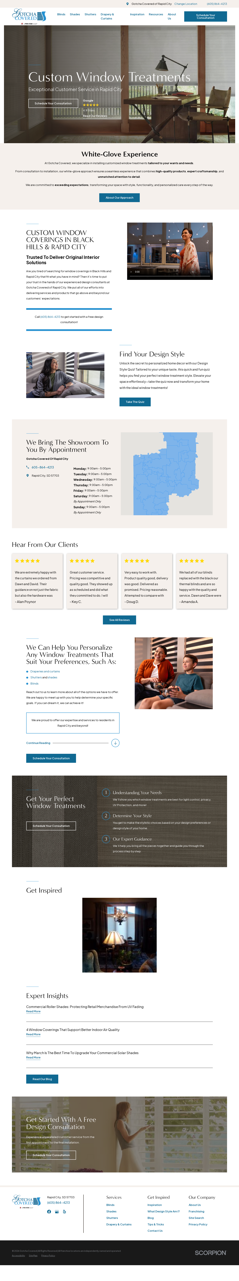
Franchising (196, 1211)
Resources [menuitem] (156, 14)
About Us (195, 1205)
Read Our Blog (37, 1079)
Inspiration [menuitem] (137, 14)
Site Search (196, 1218)
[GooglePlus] (57, 1212)
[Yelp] (64, 1212)
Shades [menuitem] (75, 14)
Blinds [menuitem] (61, 14)
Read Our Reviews (95, 116)
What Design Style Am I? (164, 1211)
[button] (119, 935)
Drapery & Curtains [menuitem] (107, 16)
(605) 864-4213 (217, 3)
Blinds (110, 1205)
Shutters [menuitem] (90, 14)
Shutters (112, 1218)
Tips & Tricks (156, 1224)
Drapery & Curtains (119, 1224)
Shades (111, 1211)
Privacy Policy (198, 1224)
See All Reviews (119, 620)
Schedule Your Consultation (205, 16)
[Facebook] (49, 1212)
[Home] (29, 16)
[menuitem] (18, 1256)
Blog (151, 1218)
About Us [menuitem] (172, 16)
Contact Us (155, 1230)
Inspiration (155, 1205)
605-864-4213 (38, 467)
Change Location (185, 3)
